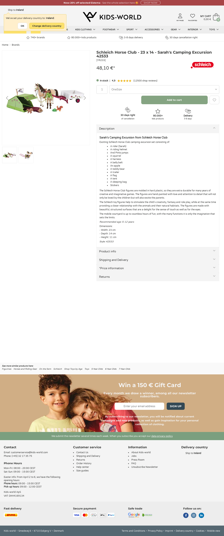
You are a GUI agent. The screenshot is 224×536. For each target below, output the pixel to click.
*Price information (111, 268)
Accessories (154, 29)
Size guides (82, 470)
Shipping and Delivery (113, 260)
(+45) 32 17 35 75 (22, 456)
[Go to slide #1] (9, 155)
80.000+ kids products (81, 37)
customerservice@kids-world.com (29, 452)
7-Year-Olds (124, 369)
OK (22, 25)
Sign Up (175, 406)
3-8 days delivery (131, 37)
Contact (10, 447)
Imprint (169, 531)
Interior (195, 29)
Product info (107, 251)
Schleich (57, 369)
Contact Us (82, 452)
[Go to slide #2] (25, 155)
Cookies (200, 531)
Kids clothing (85, 29)
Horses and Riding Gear (25, 369)
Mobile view (213, 531)
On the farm (45, 369)
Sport (131, 29)
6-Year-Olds (110, 369)
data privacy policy (162, 436)
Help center (82, 467)
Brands (16, 45)
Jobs (133, 456)
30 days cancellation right (181, 37)
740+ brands (35, 37)
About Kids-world (141, 452)
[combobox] (164, 89)
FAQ (133, 463)
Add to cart (174, 99)
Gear (176, 29)
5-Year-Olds (97, 369)
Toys (214, 29)
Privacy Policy (155, 531)
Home (5, 45)
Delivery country (184, 531)
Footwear (111, 29)
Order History (83, 463)
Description (106, 128)
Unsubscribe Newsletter (144, 467)
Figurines (6, 369)
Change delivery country (46, 25)
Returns (104, 277)
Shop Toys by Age (73, 369)
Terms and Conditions (133, 531)
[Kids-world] (112, 17)
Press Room (137, 460)
